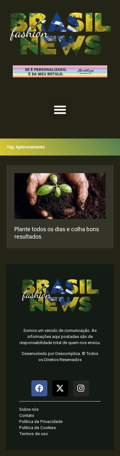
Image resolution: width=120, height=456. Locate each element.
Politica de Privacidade (41, 421)
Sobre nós (29, 409)
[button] (60, 110)
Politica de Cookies (37, 427)
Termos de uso (33, 433)
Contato (26, 415)
